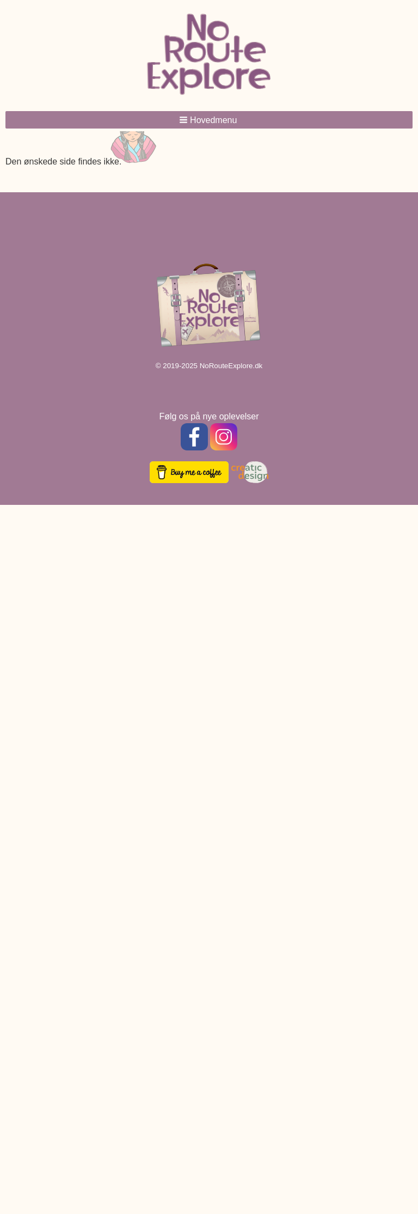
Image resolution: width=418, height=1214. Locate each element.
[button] (209, 120)
